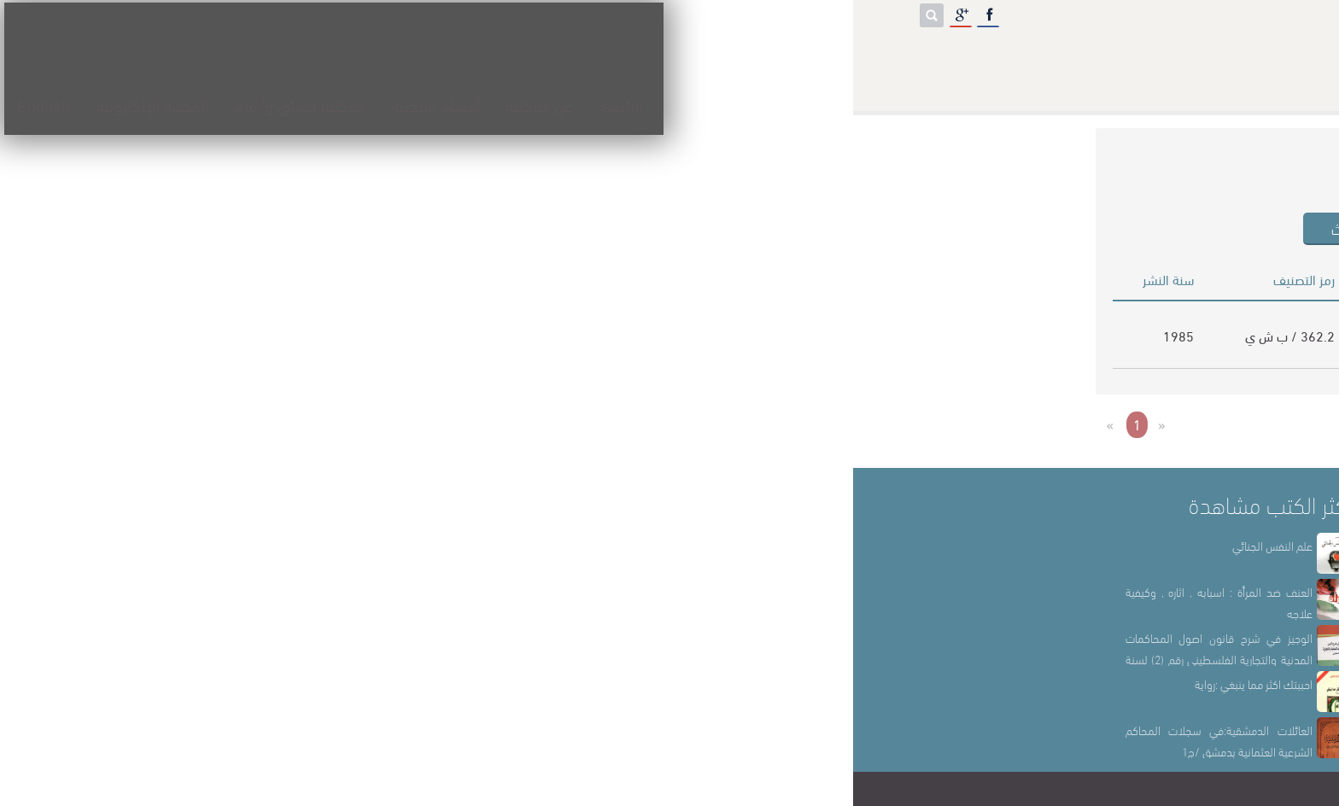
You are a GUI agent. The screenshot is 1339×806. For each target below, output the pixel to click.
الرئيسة (683, 57)
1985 (325, 335)
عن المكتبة (601, 57)
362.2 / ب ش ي (437, 335)
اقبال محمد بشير (596, 322)
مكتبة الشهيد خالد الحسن (668, 788)
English (106, 57)
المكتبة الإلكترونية (215, 57)
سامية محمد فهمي (589, 347)
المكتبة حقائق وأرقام (362, 57)
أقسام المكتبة (497, 57)
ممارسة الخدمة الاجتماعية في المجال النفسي (872, 335)
